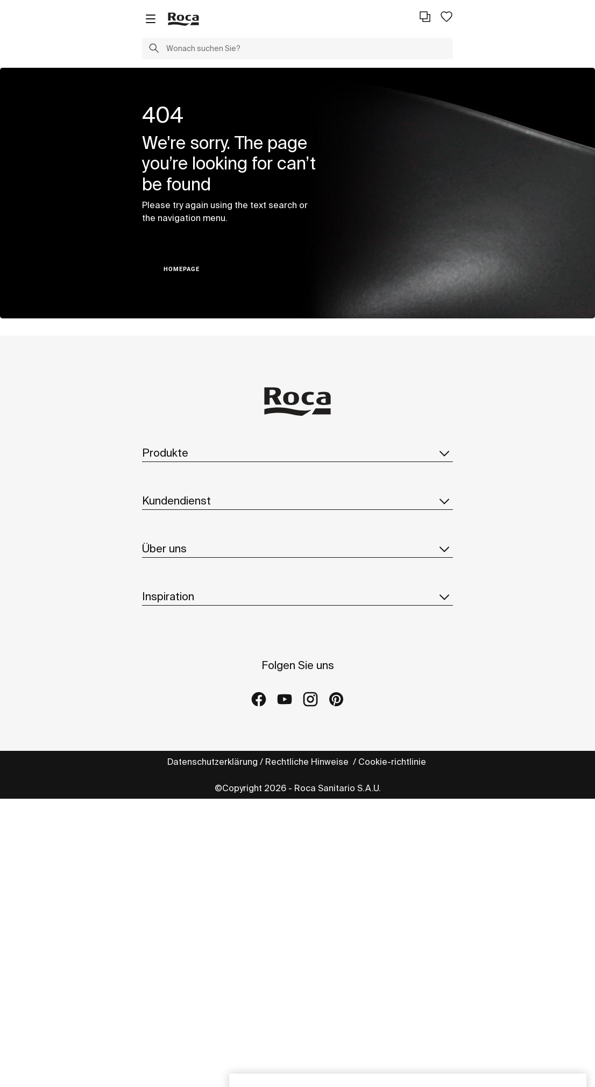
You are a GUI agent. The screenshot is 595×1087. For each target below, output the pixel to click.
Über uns (297, 548)
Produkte (297, 452)
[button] (153, 49)
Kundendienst (297, 500)
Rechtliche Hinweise (308, 761)
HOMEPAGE (182, 269)
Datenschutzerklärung (212, 761)
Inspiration (297, 596)
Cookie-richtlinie (393, 761)
